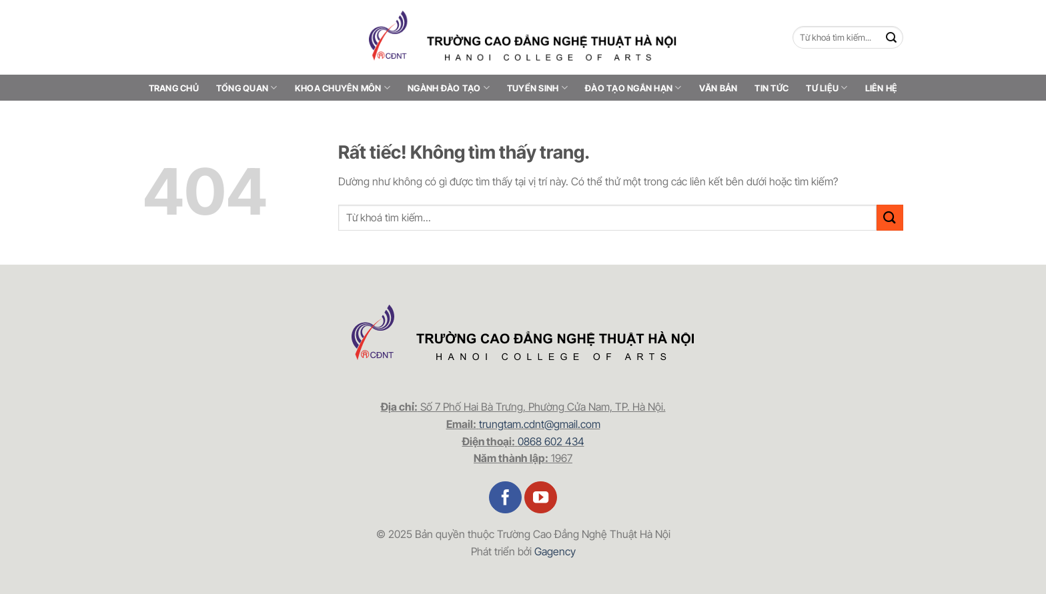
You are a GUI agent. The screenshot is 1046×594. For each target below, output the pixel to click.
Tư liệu (826, 87)
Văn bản (718, 88)
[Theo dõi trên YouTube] (540, 497)
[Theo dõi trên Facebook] (505, 497)
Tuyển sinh (537, 87)
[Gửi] (892, 38)
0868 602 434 (551, 441)
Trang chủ (174, 88)
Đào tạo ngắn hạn (633, 87)
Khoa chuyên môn (342, 87)
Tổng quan (247, 87)
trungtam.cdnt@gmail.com (539, 424)
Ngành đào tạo (449, 87)
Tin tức (771, 88)
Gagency (555, 551)
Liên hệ (881, 88)
